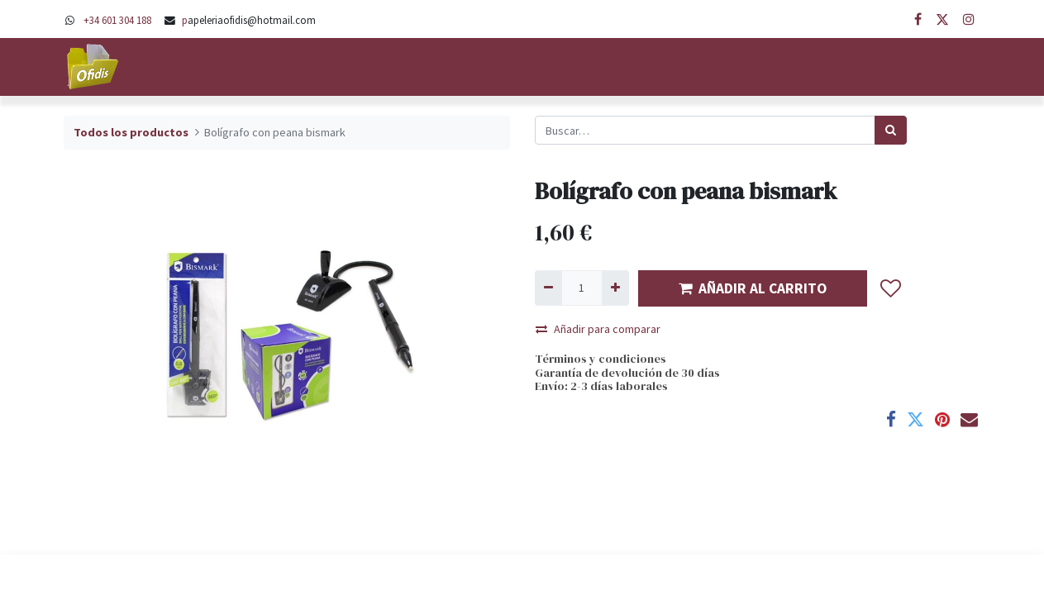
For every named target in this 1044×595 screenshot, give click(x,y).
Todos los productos (131, 132)
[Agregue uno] (615, 288)
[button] (891, 288)
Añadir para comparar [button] (598, 328)
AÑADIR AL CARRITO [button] (753, 288)
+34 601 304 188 (117, 19)
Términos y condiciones (600, 358)
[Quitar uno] (548, 288)
